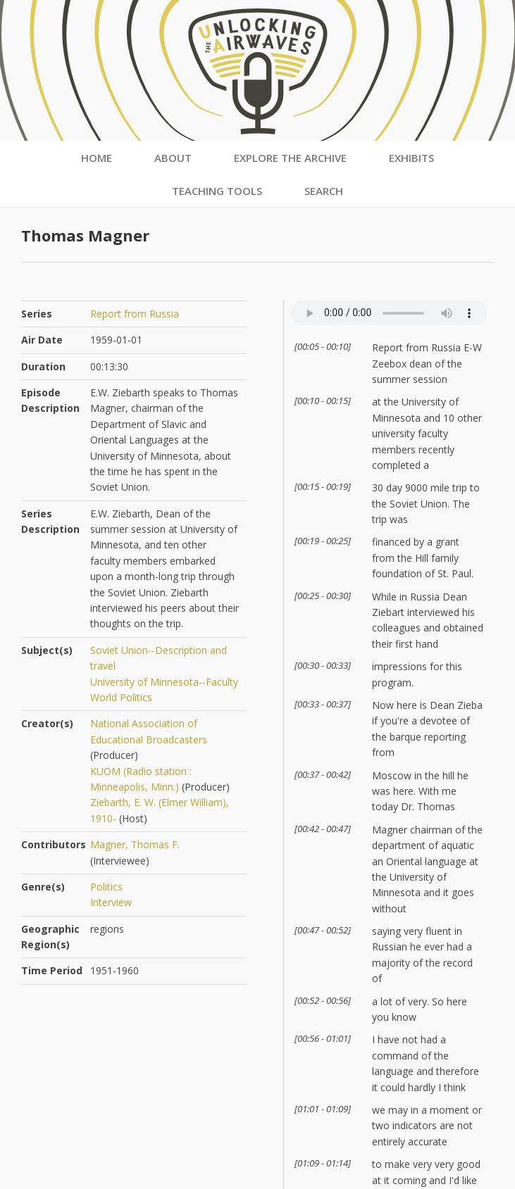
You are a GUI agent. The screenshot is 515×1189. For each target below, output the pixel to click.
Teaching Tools (217, 191)
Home (96, 158)
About (173, 158)
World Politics (121, 697)
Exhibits (411, 158)
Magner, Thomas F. (135, 844)
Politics (106, 886)
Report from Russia (134, 313)
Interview (111, 902)
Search (323, 191)
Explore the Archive (290, 158)
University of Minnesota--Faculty (164, 681)
